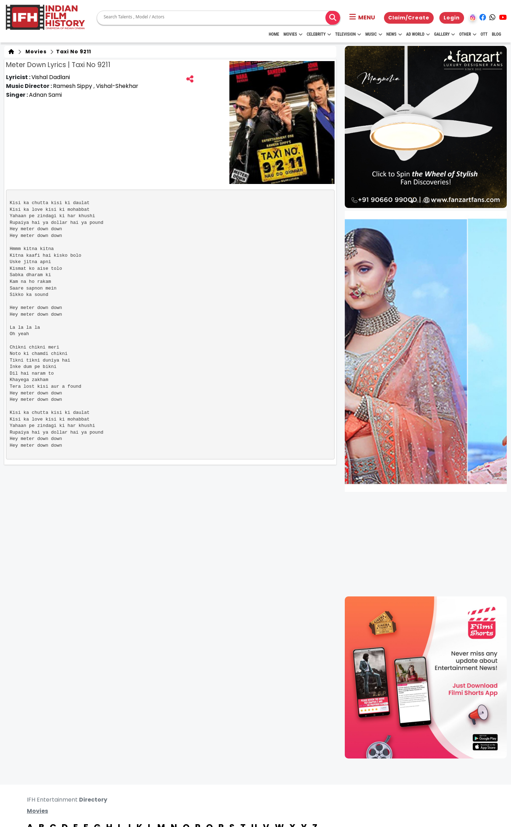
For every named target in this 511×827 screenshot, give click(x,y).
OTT (484, 34)
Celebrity (319, 34)
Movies (292, 34)
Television (348, 34)
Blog (496, 34)
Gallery (444, 34)
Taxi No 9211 (73, 51)
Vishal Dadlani (50, 77)
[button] (362, 18)
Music (373, 34)
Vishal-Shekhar (117, 86)
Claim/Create (408, 17)
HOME (274, 34)
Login (452, 17)
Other (467, 34)
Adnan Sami (45, 95)
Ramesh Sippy (73, 86)
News (394, 34)
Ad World (418, 34)
